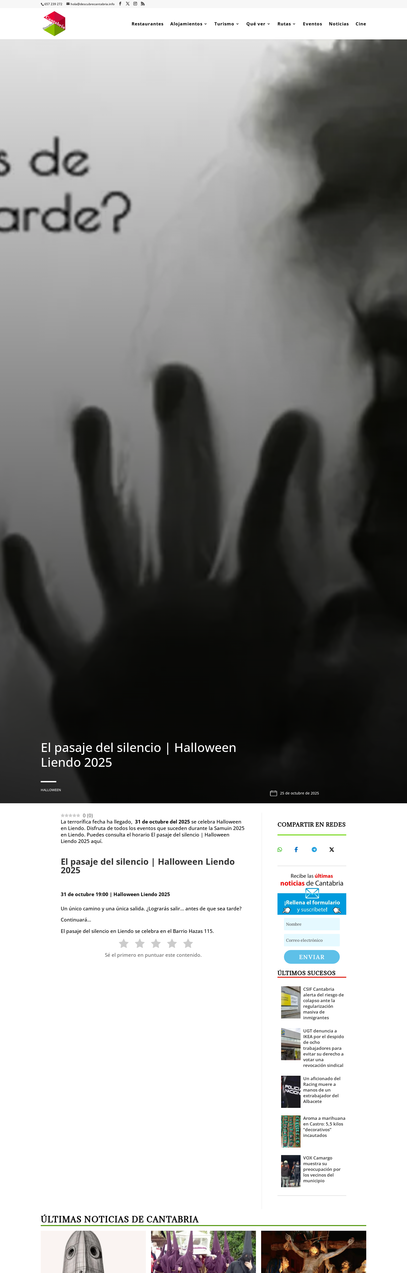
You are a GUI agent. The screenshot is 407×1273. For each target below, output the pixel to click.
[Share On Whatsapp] (280, 849)
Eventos (312, 24)
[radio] (121, 944)
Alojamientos (186, 24)
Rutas (284, 24)
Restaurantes (148, 24)
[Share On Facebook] (298, 849)
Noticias (339, 24)
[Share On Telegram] (315, 849)
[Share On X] (332, 849)
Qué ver (256, 24)
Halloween (51, 789)
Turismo (224, 24)
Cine (361, 24)
